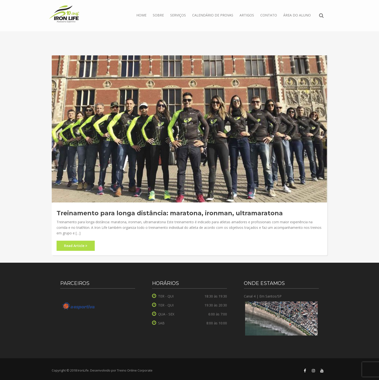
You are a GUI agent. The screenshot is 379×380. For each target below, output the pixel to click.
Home (141, 15)
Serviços (178, 15)
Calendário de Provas (212, 15)
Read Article (75, 245)
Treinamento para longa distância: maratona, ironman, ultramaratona (170, 213)
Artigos (247, 15)
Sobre (158, 15)
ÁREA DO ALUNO (297, 15)
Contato (268, 15)
